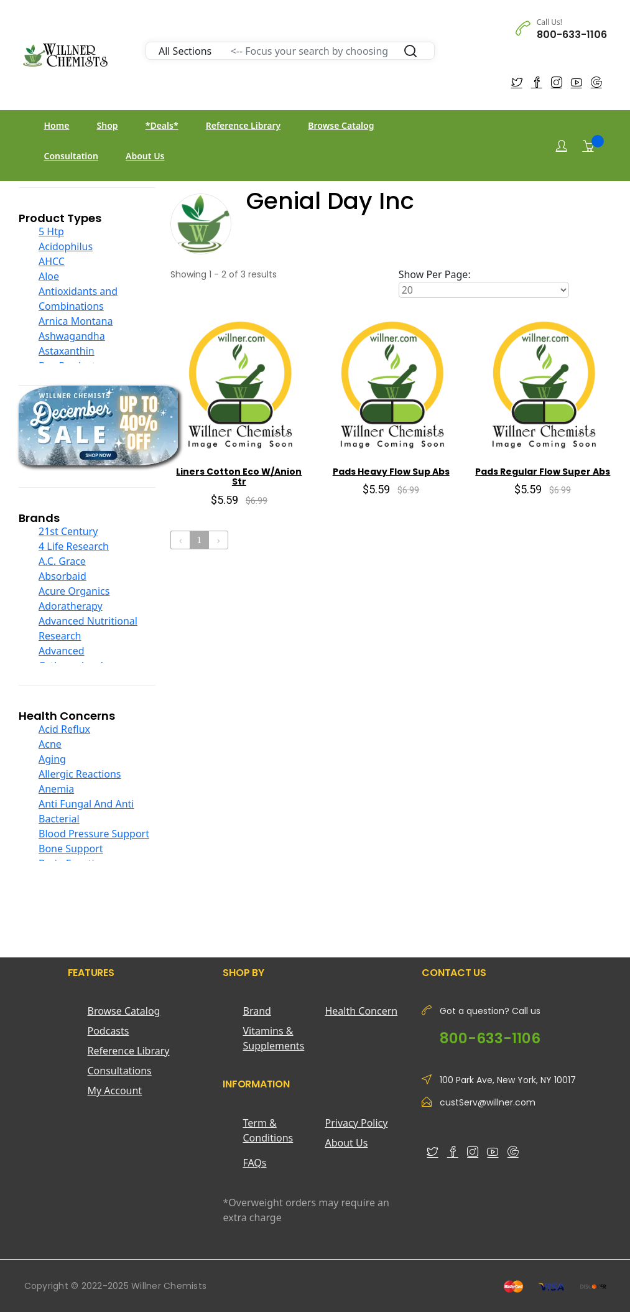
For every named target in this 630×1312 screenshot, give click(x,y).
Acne (50, 744)
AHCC (52, 261)
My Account (115, 1090)
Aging (52, 759)
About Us (145, 156)
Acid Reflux (64, 729)
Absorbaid (62, 576)
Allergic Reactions (80, 774)
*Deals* (162, 125)
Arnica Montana (76, 321)
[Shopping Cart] (588, 145)
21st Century (68, 531)
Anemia (56, 789)
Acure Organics (74, 591)
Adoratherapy (71, 606)
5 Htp (51, 231)
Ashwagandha (72, 336)
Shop (107, 125)
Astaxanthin (67, 351)
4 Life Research (74, 546)
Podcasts (108, 1031)
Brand (257, 1011)
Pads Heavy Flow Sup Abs (391, 471)
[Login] (561, 146)
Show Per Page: (435, 274)
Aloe (49, 276)
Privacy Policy (356, 1123)
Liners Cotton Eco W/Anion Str (239, 476)
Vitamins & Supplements (273, 1038)
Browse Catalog (341, 125)
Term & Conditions (268, 1130)
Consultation (71, 156)
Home (57, 125)
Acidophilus (66, 246)
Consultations (120, 1070)
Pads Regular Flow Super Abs (542, 471)
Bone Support (71, 848)
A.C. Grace (62, 561)
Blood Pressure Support (94, 833)
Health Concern (361, 1011)
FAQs (254, 1163)
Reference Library (243, 125)
